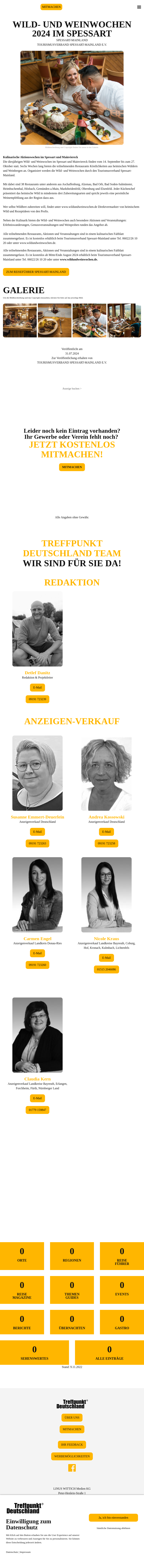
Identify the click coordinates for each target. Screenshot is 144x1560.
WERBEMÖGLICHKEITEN (72, 1456)
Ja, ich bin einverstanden (113, 1517)
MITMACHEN (51, 6)
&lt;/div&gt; (72, 866)
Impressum (25, 1552)
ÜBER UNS (72, 1417)
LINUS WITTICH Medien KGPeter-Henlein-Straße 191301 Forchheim (72, 1493)
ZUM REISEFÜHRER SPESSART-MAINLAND (36, 271)
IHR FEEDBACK (72, 1444)
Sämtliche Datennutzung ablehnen (113, 1528)
